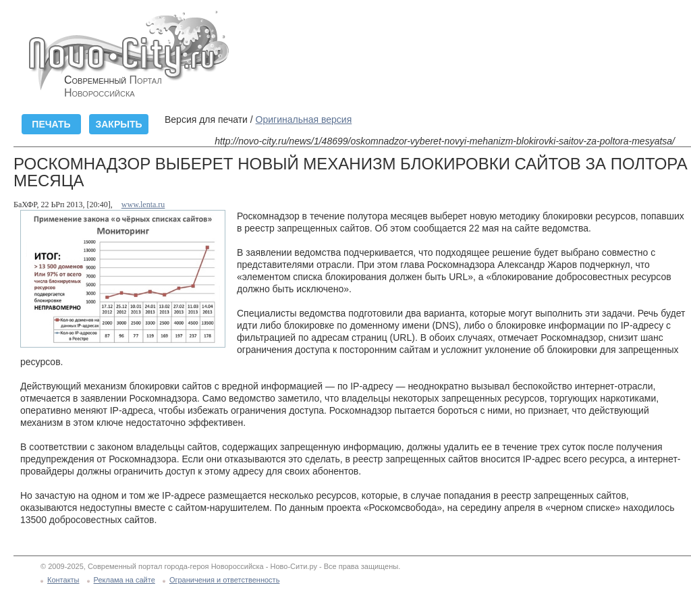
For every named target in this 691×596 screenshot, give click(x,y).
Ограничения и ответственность (224, 580)
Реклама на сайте (124, 580)
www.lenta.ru (143, 204)
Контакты (63, 580)
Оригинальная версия (304, 119)
